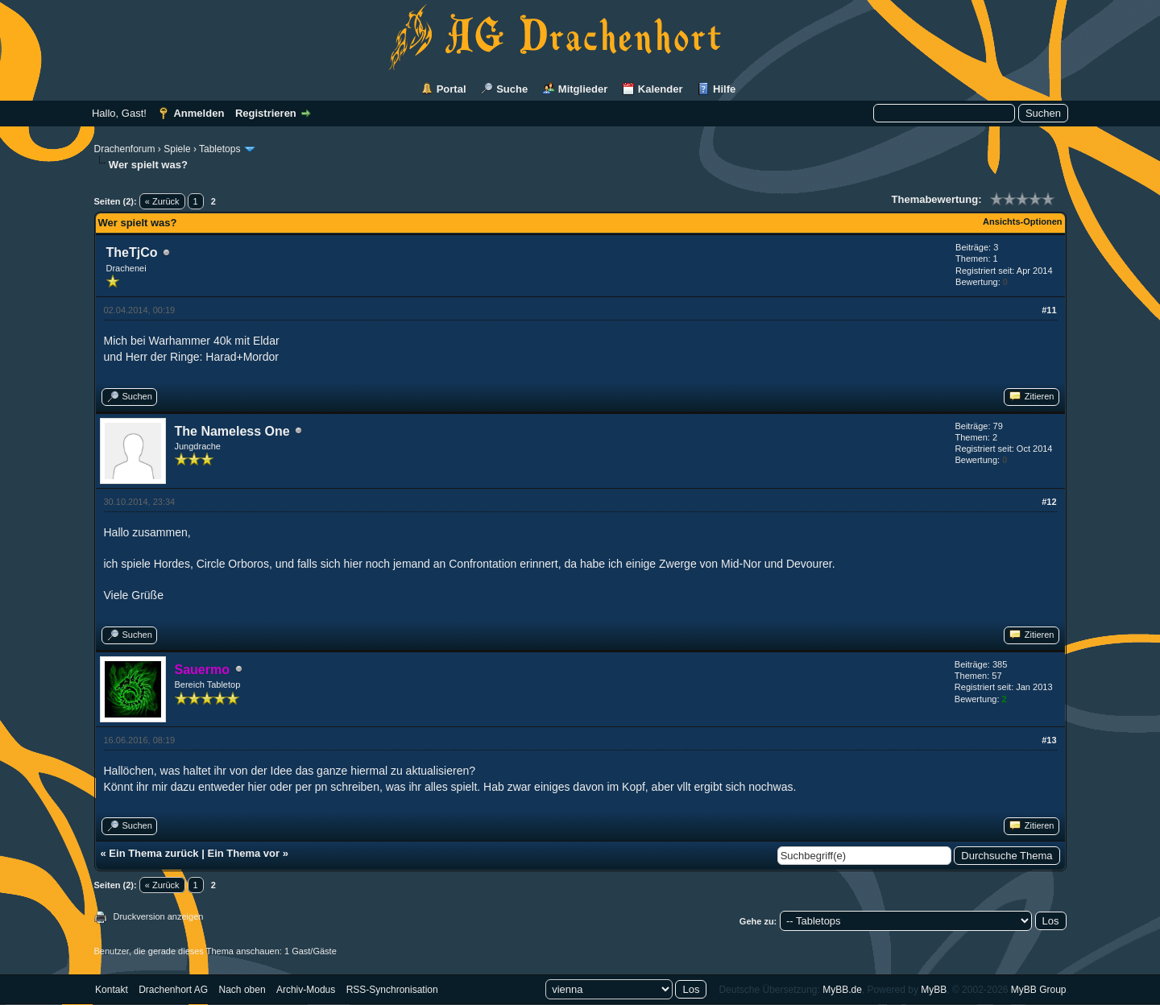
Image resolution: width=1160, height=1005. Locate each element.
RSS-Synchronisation (392, 989)
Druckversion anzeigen (159, 916)
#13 (1049, 740)
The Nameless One (232, 431)
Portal (451, 89)
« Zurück (162, 201)
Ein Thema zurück (153, 853)
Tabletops (219, 149)
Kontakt (111, 989)
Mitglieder (582, 89)
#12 (1049, 502)
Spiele (177, 149)
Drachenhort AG (173, 989)
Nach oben (242, 989)
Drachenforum (124, 149)
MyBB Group (1039, 989)
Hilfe (724, 89)
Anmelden (198, 113)
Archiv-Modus (305, 989)
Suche (512, 89)
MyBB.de (842, 989)
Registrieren (265, 113)
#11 (1049, 310)
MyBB (934, 989)
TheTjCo (132, 252)
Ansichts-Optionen (1022, 221)
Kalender (660, 89)
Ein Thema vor (243, 853)
